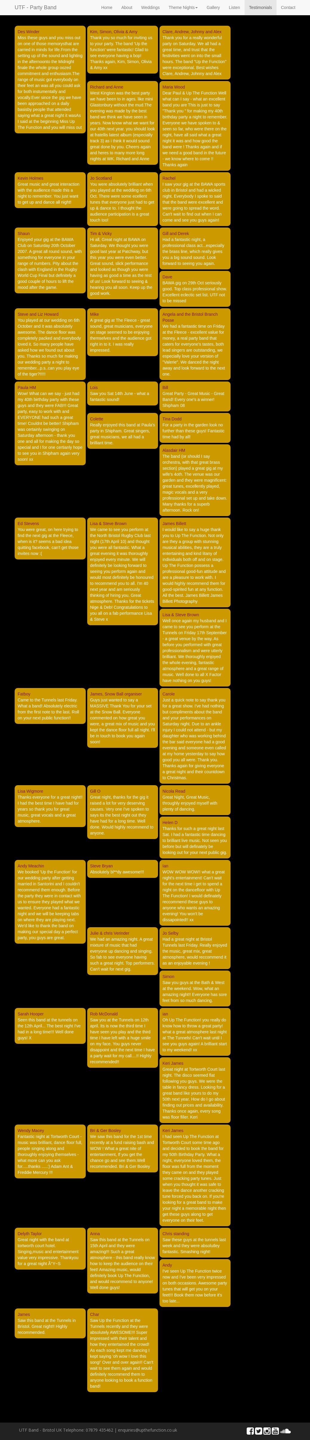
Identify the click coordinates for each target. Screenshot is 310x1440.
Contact (288, 7)
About (126, 7)
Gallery (213, 7)
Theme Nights (183, 7)
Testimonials (260, 7)
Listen (234, 7)
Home (106, 7)
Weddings (150, 7)
